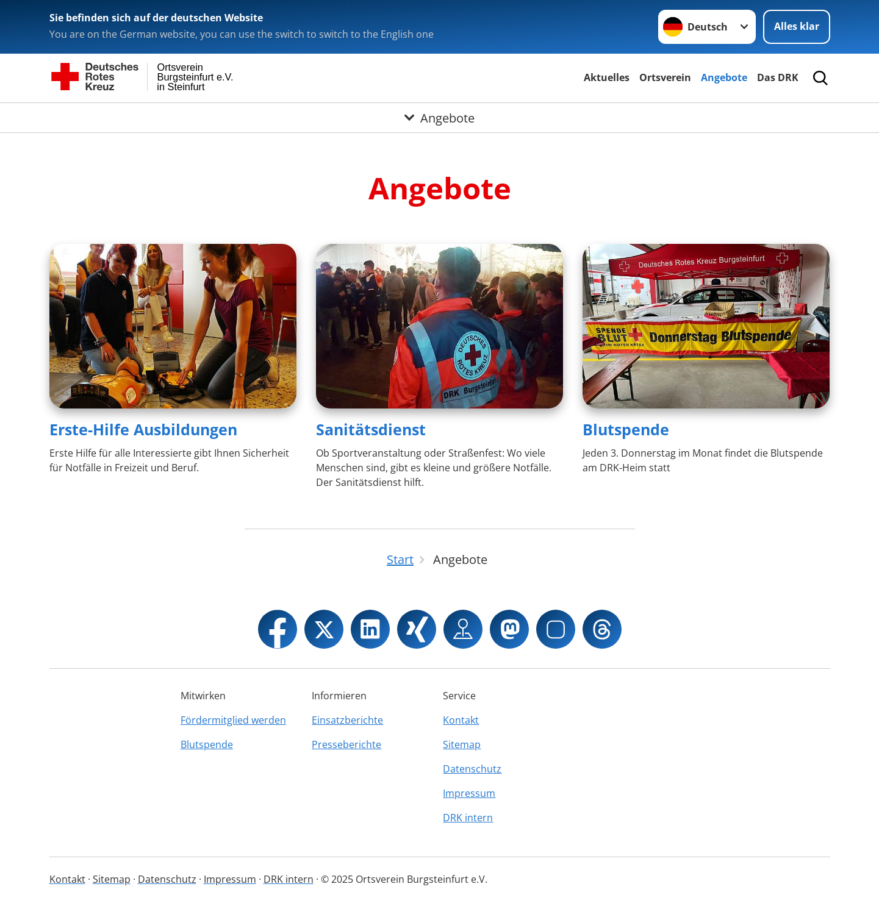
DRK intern (468, 817)
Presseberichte (346, 744)
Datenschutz (472, 769)
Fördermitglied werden (233, 720)
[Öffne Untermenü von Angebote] (439, 117)
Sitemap (462, 744)
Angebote (724, 77)
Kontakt (461, 720)
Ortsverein (665, 77)
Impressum (469, 793)
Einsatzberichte (347, 720)
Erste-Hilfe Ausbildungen (143, 429)
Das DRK (777, 77)
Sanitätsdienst (371, 429)
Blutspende (626, 429)
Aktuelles (607, 77)
